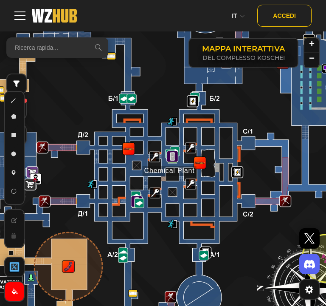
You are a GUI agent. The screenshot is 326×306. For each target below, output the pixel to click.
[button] (154, 157)
